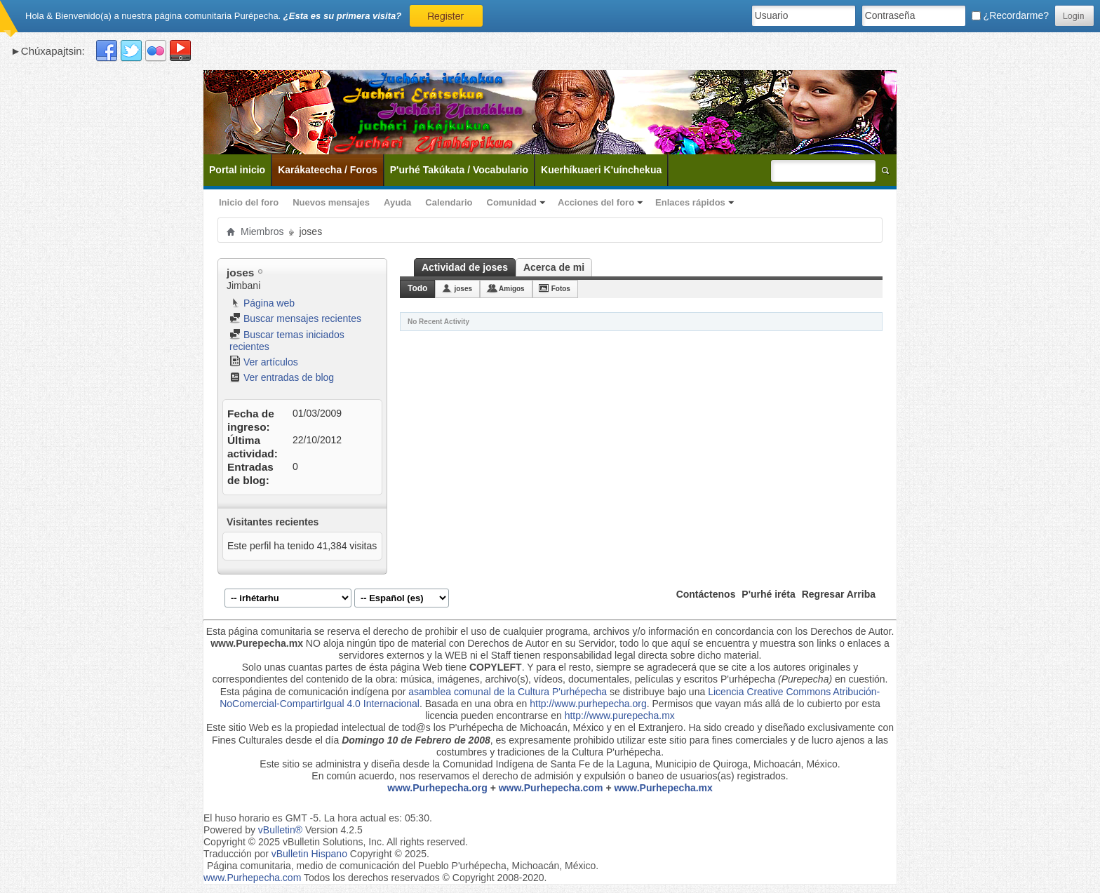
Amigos (512, 289)
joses (463, 289)
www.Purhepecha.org (437, 787)
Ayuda (397, 202)
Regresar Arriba (839, 594)
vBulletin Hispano (309, 853)
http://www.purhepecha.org (588, 703)
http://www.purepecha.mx (620, 715)
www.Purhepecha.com (551, 787)
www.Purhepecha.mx (664, 787)
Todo (417, 288)
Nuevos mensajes (331, 202)
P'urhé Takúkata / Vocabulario (459, 169)
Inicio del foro (249, 202)
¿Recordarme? (1010, 15)
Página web (262, 303)
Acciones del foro (596, 202)
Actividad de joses (465, 267)
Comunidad (512, 202)
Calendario (448, 202)
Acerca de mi (553, 267)
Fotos (560, 289)
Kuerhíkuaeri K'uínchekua (601, 169)
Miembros (262, 231)
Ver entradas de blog (281, 377)
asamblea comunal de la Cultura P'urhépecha (507, 691)
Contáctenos (706, 594)
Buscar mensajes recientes (295, 318)
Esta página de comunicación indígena (304, 691)
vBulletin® (280, 829)
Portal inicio (237, 169)
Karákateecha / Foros (327, 169)
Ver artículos (263, 362)
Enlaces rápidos (690, 202)
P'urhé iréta (768, 594)
